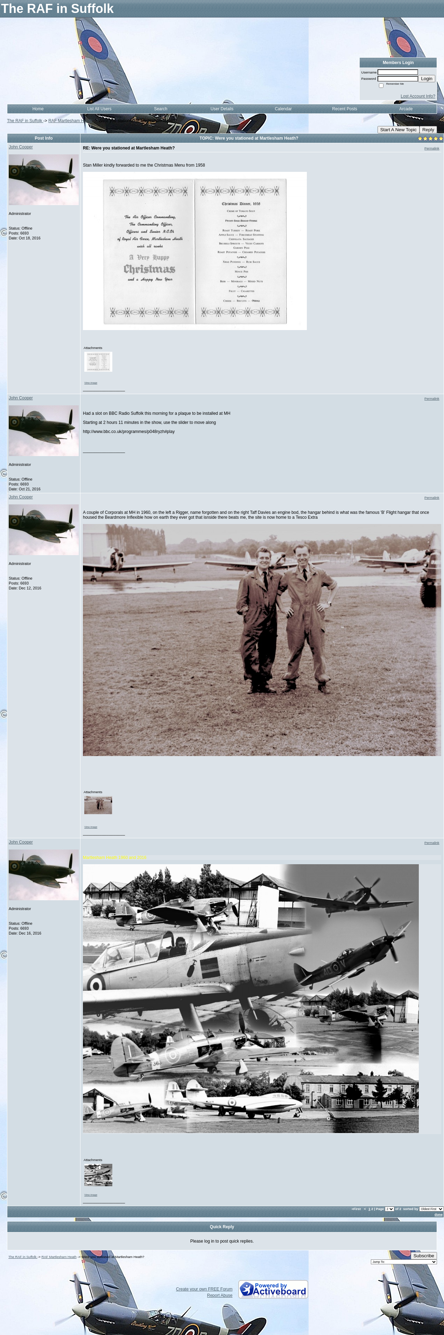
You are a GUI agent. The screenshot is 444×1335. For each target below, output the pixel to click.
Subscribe (424, 1255)
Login (426, 78)
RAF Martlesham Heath (70, 120)
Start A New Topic (398, 129)
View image (90, 382)
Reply (428, 129)
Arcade (406, 108)
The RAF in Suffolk (25, 120)
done (439, 1214)
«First (357, 1209)
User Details (222, 108)
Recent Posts (344, 108)
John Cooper (21, 147)
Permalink (431, 148)
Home (38, 108)
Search (160, 108)
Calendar (283, 108)
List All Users (99, 108)
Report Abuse (220, 1295)
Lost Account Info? (418, 96)
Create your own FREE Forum (204, 1289)
